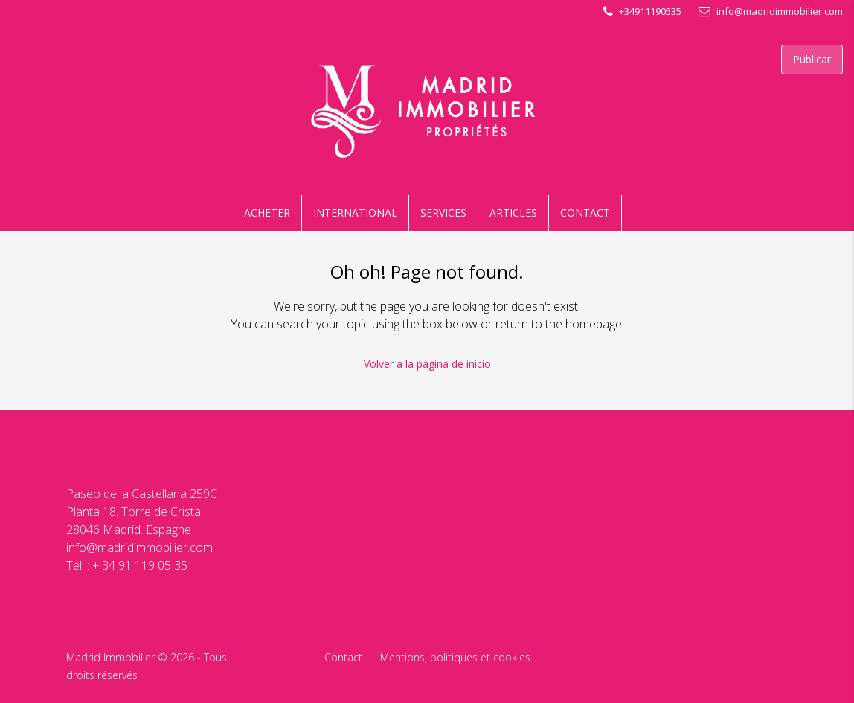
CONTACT (585, 213)
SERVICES (443, 213)
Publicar (812, 59)
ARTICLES (513, 213)
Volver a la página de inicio (427, 364)
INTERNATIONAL (355, 213)
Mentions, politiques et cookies (455, 657)
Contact (343, 657)
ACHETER (267, 213)
